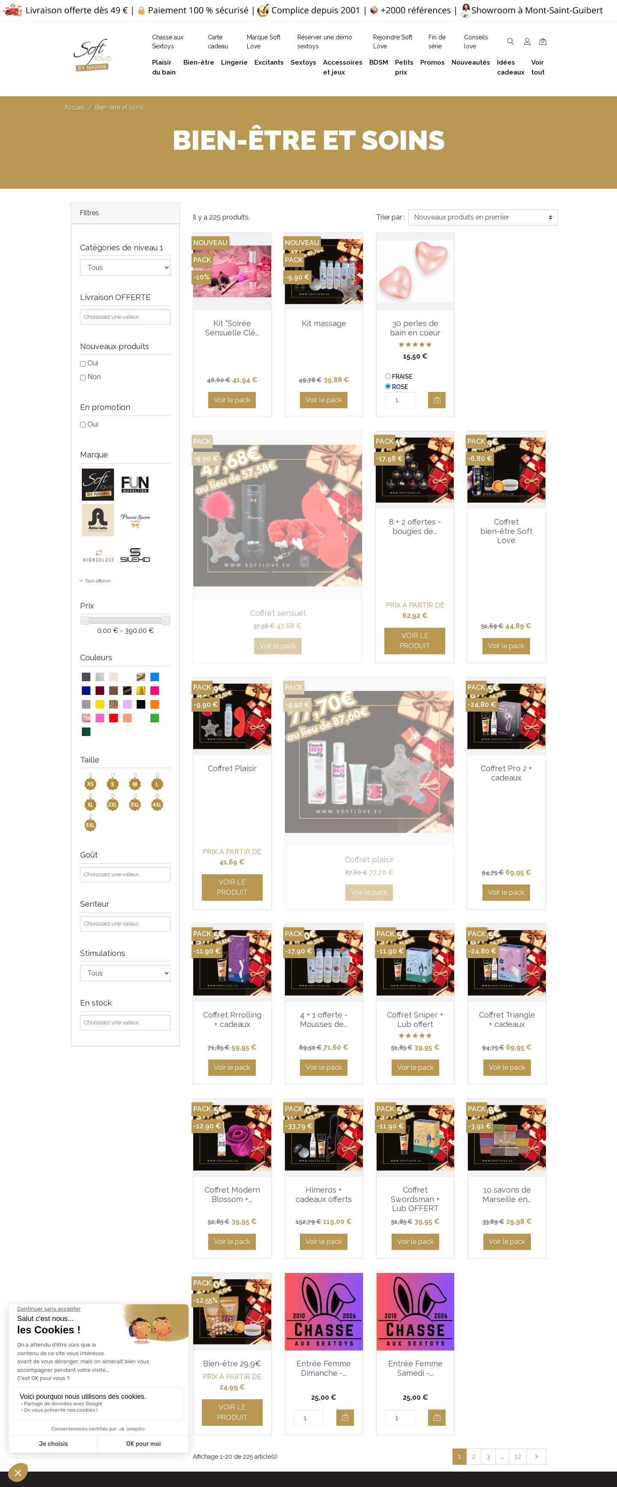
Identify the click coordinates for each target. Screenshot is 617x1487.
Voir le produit (232, 579)
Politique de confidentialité (308, 1324)
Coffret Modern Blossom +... (324, 887)
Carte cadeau (385, 1423)
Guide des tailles (390, 1300)
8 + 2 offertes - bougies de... (232, 526)
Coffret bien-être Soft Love (324, 531)
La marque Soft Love (397, 1437)
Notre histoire (287, 1352)
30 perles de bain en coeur (415, 328)
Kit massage (324, 323)
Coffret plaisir (506, 521)
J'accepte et (313, 1239)
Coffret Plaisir (415, 521)
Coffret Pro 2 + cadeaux (232, 712)
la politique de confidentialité (366, 1239)
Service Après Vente (395, 1451)
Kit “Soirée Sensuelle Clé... (232, 328)
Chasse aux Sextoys (297, 1403)
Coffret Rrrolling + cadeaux (324, 712)
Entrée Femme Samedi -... (507, 1061)
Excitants (476, 1355)
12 (518, 1149)
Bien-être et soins (489, 1300)
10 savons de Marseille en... (232, 1061)
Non (94, 377)
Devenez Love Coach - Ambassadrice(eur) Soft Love (401, 1324)
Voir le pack (232, 400)
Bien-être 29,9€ (324, 1056)
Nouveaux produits (394, 1410)
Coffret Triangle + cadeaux (232, 887)
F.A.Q (274, 1338)
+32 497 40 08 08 (209, 1318)
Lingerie (473, 1341)
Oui (92, 363)
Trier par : (390, 217)
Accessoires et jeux (491, 1328)
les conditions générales (283, 1239)
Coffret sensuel (507, 323)
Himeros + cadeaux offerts (415, 887)
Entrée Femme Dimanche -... (415, 1061)
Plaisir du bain (482, 1314)
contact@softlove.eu (214, 1300)
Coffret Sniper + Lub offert (507, 712)
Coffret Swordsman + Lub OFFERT (506, 891)
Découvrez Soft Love (300, 1417)
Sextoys (474, 1369)
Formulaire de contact (301, 1389)
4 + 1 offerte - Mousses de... (415, 712)
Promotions (382, 1396)
